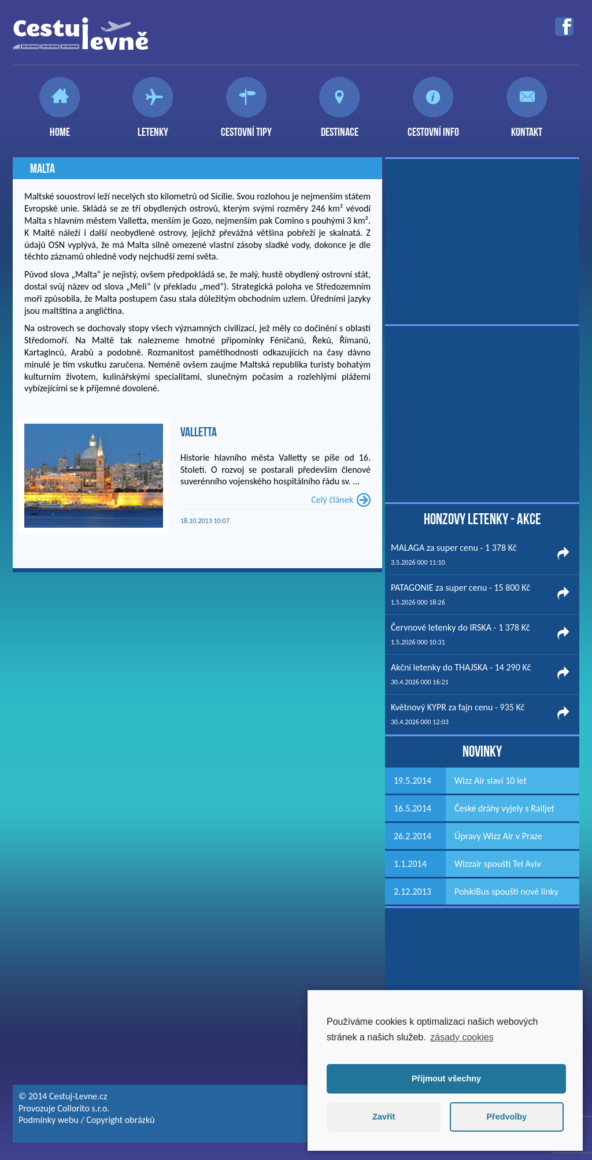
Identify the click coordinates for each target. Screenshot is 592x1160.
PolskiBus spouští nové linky (506, 891)
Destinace (339, 127)
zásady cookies (461, 1037)
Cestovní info (433, 127)
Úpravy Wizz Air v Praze (498, 836)
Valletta (198, 432)
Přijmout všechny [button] (446, 1078)
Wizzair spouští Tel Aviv (497, 863)
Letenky (153, 127)
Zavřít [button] (383, 1116)
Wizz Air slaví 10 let (490, 780)
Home (60, 127)
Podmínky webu (48, 1119)
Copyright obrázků (120, 1119)
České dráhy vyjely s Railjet (504, 808)
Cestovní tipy (246, 127)
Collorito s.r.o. (83, 1108)
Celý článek (332, 499)
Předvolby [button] (506, 1116)
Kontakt (526, 127)
